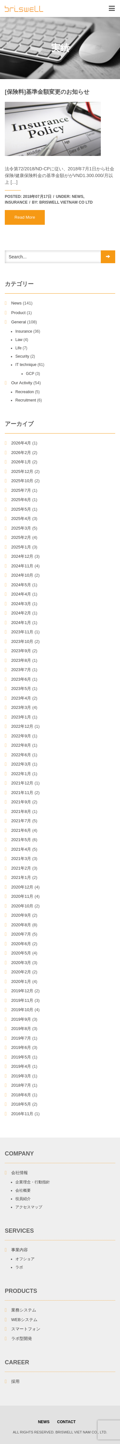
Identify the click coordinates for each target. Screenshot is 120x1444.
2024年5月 (21, 584)
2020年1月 (21, 981)
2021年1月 (21, 877)
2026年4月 (21, 443)
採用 (15, 1381)
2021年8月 (21, 811)
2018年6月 (21, 1094)
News (77, 196)
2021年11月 (22, 792)
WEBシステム (24, 1319)
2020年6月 (21, 943)
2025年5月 (21, 509)
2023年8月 (21, 660)
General (18, 322)
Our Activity (21, 382)
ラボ (19, 1267)
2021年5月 (21, 839)
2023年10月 (22, 641)
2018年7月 (21, 1085)
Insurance (16, 202)
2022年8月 (21, 745)
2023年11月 (22, 631)
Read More (24, 217)
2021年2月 (21, 868)
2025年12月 (22, 471)
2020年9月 (21, 915)
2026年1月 (21, 461)
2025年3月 (21, 528)
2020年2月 (21, 971)
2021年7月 (21, 820)
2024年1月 (21, 622)
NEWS (44, 1422)
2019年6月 (21, 1047)
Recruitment (25, 400)
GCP (30, 373)
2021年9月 (21, 801)
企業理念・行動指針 (32, 1182)
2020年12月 (22, 887)
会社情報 (19, 1172)
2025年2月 (21, 537)
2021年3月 (21, 858)
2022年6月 (21, 754)
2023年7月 (21, 669)
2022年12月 (22, 726)
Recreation (24, 392)
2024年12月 (22, 556)
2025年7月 (21, 490)
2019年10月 (22, 1009)
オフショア (25, 1259)
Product (18, 312)
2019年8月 (21, 1028)
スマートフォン (25, 1328)
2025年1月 (21, 547)
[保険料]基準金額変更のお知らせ (47, 92)
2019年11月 (22, 1000)
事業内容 (19, 1249)
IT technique (25, 364)
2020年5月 (21, 953)
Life (18, 348)
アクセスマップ (28, 1207)
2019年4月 (21, 1066)
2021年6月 (21, 830)
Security (22, 356)
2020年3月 (21, 962)
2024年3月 (21, 603)
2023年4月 (21, 698)
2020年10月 (22, 906)
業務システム (23, 1310)
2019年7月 (21, 1038)
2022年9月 (21, 736)
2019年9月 (21, 1019)
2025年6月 (21, 499)
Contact (66, 1422)
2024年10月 (22, 575)
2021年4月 (21, 849)
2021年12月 (22, 783)
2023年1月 (21, 717)
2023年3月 (21, 707)
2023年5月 (21, 688)
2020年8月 (21, 924)
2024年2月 (21, 613)
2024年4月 (21, 594)
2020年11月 (22, 896)
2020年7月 (21, 934)
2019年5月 (21, 1057)
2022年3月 (21, 764)
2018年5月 (21, 1104)
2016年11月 (22, 1113)
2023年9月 (21, 650)
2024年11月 (22, 566)
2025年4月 (21, 518)
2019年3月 (21, 1076)
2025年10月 (22, 480)
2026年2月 (21, 452)
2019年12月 (22, 990)
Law (18, 339)
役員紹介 (23, 1199)
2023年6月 (21, 679)
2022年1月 (21, 773)
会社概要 (23, 1190)
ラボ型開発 (21, 1338)
